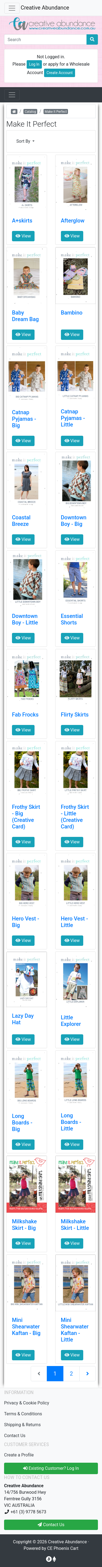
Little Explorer (71, 1020)
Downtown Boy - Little (25, 619)
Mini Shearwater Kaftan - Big (26, 1326)
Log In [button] (34, 64)
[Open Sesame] (12, 94)
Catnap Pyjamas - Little (73, 418)
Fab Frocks (25, 714)
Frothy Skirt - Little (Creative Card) (75, 817)
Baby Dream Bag (25, 315)
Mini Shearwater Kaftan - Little (75, 1330)
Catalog (30, 112)
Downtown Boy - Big (73, 520)
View (23, 236)
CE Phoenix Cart (63, 1548)
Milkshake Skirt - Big (24, 1224)
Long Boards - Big (22, 1122)
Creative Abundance (45, 7)
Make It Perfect (56, 112)
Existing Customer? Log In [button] (51, 1468)
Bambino (72, 312)
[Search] (45, 39)
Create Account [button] (60, 73)
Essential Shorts (72, 619)
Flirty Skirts (75, 714)
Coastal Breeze (21, 520)
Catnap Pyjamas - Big (24, 419)
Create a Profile (19, 1455)
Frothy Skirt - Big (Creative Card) (26, 817)
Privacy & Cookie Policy (26, 1403)
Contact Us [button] (51, 1524)
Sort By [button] (23, 141)
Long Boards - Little (71, 1122)
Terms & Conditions (23, 1413)
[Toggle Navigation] (12, 8)
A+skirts (22, 220)
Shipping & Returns (22, 1424)
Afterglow (73, 220)
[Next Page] (87, 1373)
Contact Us (15, 1435)
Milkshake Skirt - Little (75, 1224)
